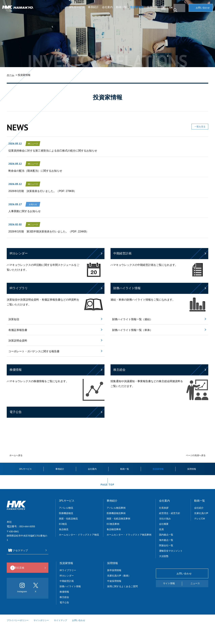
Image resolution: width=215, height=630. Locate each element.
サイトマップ (60, 624)
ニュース (195, 587)
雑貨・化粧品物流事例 (118, 522)
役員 (161, 533)
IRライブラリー (68, 574)
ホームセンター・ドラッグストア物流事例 (129, 538)
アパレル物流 (66, 511)
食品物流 (63, 533)
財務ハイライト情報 (127, 288)
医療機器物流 (66, 517)
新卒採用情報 (114, 574)
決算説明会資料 (17, 340)
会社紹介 (199, 511)
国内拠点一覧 (166, 538)
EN (172, 9)
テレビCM (199, 522)
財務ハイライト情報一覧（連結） (132, 319)
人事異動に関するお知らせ (24, 211)
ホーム (10, 75)
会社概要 (163, 527)
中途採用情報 (114, 585)
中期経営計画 (122, 253)
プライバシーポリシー (18, 624)
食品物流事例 (114, 533)
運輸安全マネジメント (171, 554)
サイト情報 (169, 587)
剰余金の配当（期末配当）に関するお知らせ (35, 170)
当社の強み (165, 522)
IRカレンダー (19, 253)
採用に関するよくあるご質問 (122, 590)
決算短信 (13, 319)
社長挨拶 (163, 511)
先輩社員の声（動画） (119, 579)
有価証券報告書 (17, 330)
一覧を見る (195, 127)
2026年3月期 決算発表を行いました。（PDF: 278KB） (42, 191)
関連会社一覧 (166, 549)
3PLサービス (78, 9)
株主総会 (119, 369)
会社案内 (108, 9)
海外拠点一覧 (166, 544)
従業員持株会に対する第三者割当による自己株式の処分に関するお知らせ (52, 150)
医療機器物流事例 (116, 517)
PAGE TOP (107, 487)
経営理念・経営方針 (169, 517)
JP (165, 9)
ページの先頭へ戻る (196, 455)
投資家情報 (138, 9)
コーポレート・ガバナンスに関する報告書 (33, 351)
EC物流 (63, 527)
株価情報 (16, 369)
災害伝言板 (26, 571)
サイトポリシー (41, 624)
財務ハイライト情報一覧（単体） (132, 330)
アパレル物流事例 (116, 511)
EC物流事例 (113, 527)
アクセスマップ (26, 554)
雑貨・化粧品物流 (68, 522)
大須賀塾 (163, 560)
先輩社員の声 (201, 517)
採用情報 (153, 9)
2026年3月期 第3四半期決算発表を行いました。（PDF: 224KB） (48, 231)
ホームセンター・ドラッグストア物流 (79, 538)
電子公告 (16, 412)
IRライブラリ (19, 288)
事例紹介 (94, 9)
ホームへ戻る (16, 455)
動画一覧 (122, 9)
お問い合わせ (202, 9)
